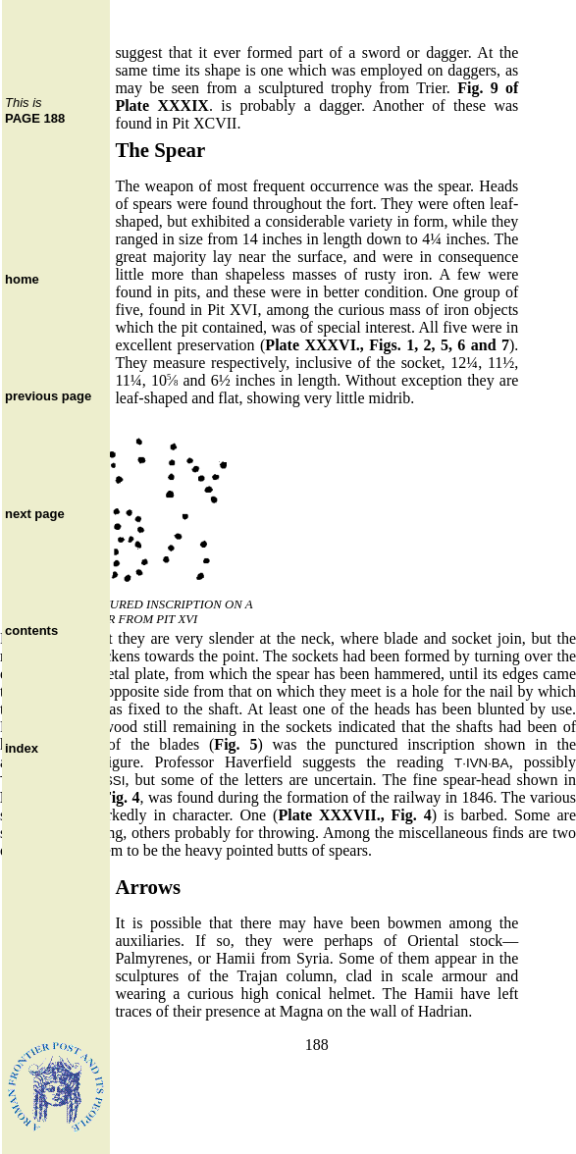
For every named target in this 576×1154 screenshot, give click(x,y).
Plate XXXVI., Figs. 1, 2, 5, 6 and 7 (387, 345)
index (21, 748)
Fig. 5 (235, 744)
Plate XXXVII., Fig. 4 (354, 815)
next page (35, 513)
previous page (48, 396)
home (22, 279)
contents (31, 630)
